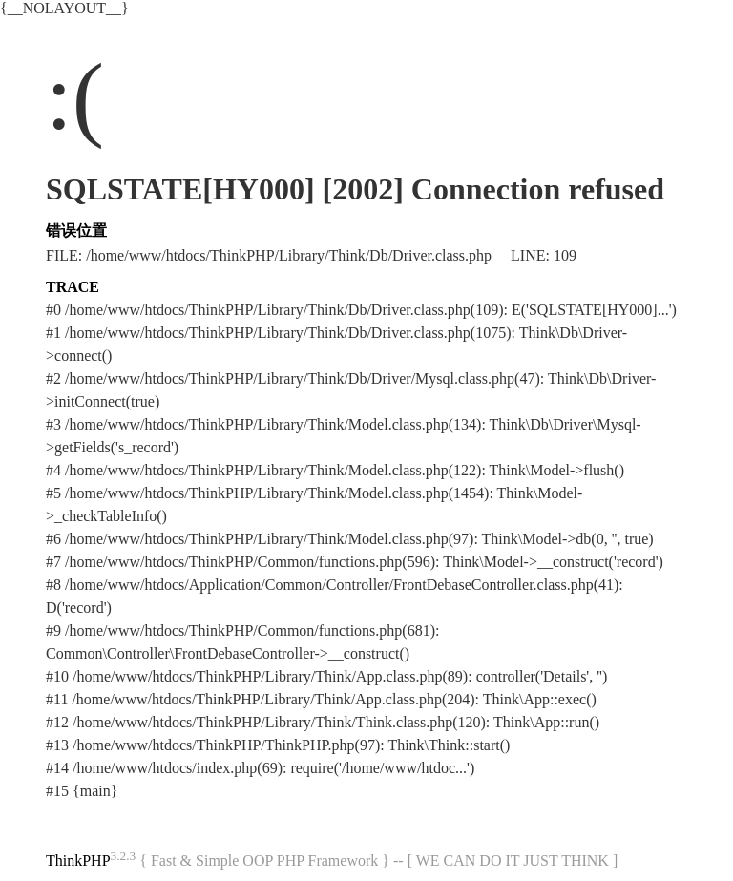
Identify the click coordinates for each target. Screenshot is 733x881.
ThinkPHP (78, 860)
